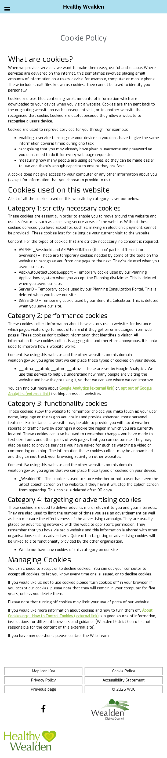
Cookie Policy (123, 671)
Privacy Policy (43, 680)
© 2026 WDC (123, 689)
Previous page (43, 689)
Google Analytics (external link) (86, 388)
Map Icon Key (43, 671)
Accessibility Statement (124, 680)
